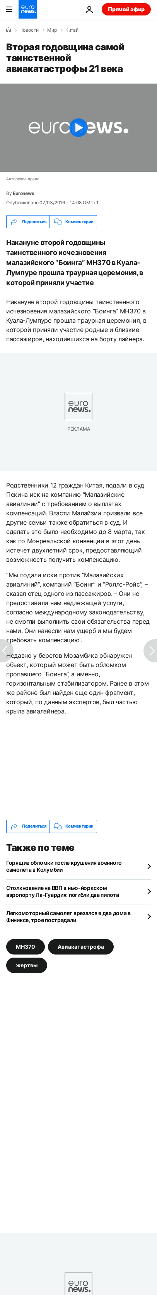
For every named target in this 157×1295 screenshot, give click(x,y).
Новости (29, 30)
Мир (52, 30)
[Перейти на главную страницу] (28, 9)
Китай (71, 30)
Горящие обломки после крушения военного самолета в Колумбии (64, 866)
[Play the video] (78, 128)
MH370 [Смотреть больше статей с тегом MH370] (25, 946)
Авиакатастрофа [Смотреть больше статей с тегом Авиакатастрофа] (81, 946)
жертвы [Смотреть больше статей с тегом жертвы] (27, 964)
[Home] (8, 30)
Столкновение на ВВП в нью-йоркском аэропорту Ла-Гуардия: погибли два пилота (62, 891)
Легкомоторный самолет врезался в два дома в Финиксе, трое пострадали (68, 916)
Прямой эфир (126, 9)
